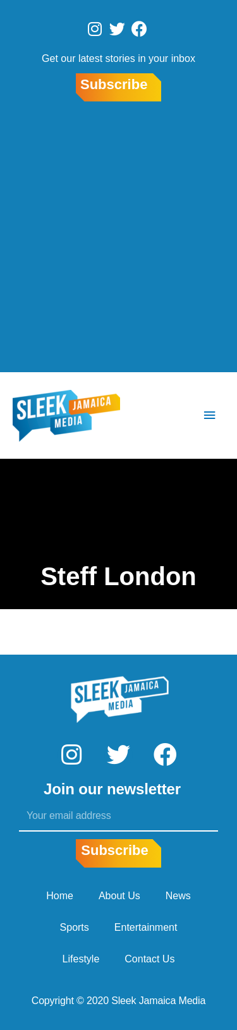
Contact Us (149, 959)
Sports (74, 927)
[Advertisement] (118, 239)
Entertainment (146, 927)
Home (59, 895)
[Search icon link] (172, 415)
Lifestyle (81, 959)
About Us (119, 895)
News (178, 895)
